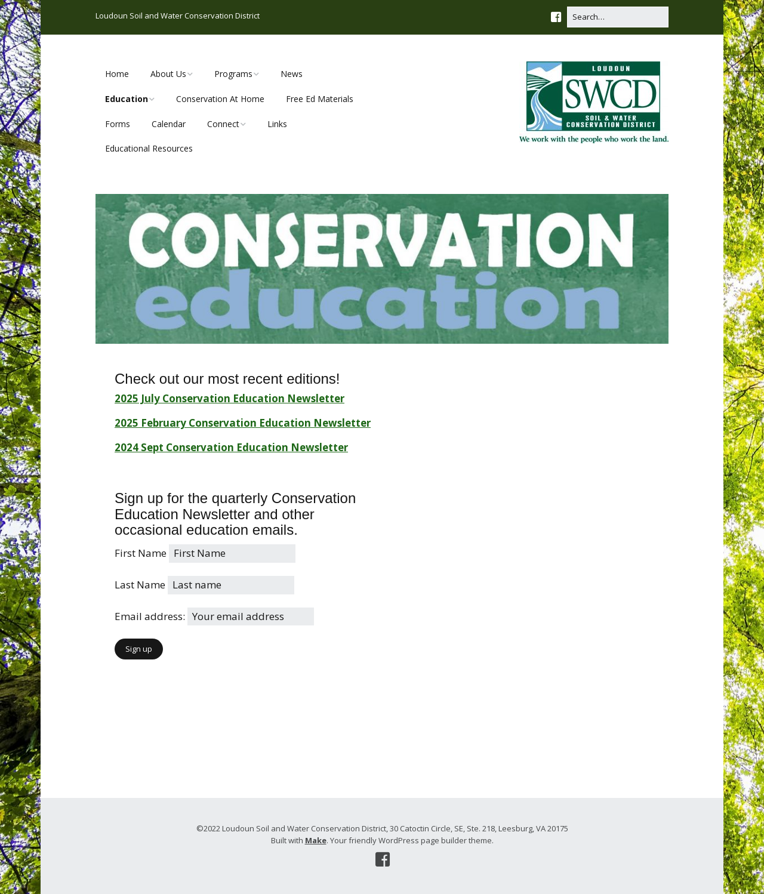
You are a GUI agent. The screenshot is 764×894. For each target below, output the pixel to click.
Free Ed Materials (319, 98)
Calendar (169, 124)
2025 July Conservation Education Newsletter (229, 398)
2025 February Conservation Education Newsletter (243, 423)
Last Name (140, 584)
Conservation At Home (220, 98)
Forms (117, 124)
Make (315, 840)
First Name (141, 553)
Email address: (151, 616)
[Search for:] (617, 17)
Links (277, 124)
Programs (233, 73)
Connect (223, 124)
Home (117, 73)
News (292, 73)
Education (126, 98)
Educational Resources (149, 148)
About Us (168, 73)
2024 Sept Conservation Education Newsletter (231, 447)
